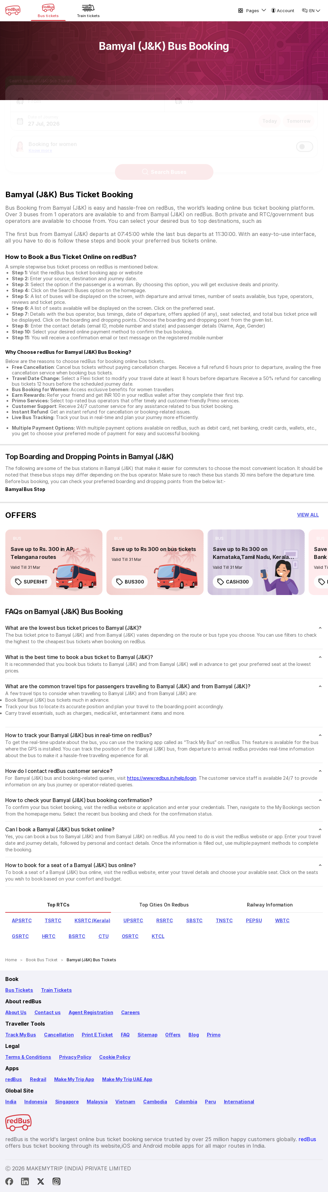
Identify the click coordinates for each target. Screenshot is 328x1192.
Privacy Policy (75, 1057)
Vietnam (125, 1101)
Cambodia (155, 1101)
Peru (210, 1101)
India (10, 1101)
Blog (193, 1034)
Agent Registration (91, 1012)
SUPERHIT (31, 582)
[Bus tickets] (48, 10)
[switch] (304, 141)
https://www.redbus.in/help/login (161, 778)
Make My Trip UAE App (127, 1079)
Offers (173, 1034)
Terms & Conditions (28, 1057)
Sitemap (148, 1034)
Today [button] (269, 115)
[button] (87, 95)
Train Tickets (56, 990)
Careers (130, 1012)
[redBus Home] (12, 10)
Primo (214, 1034)
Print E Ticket (97, 1034)
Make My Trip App (74, 1079)
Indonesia (35, 1101)
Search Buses (164, 166)
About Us (16, 1012)
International (239, 1101)
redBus (13, 1079)
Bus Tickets (19, 990)
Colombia (186, 1101)
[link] (53, 562)
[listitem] (17, 539)
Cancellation (59, 1034)
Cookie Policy (114, 1057)
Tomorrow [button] (299, 115)
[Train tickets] (88, 10)
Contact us (47, 1012)
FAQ (125, 1034)
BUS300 (130, 582)
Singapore (67, 1101)
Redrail (38, 1079)
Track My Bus (20, 1034)
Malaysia (97, 1101)
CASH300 (233, 582)
